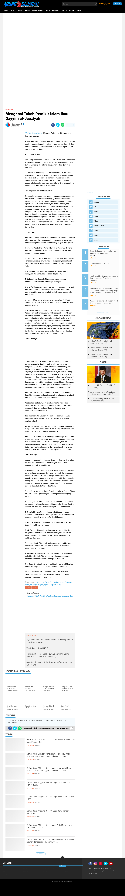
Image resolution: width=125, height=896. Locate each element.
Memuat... (90, 192)
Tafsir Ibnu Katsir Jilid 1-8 (104, 262)
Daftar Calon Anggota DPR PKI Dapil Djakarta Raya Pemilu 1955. (49, 785)
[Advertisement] (62, 29)
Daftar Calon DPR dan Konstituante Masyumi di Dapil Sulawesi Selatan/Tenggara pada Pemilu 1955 (49, 772)
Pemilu (64, 10)
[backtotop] (62, 859)
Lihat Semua (40, 854)
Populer (117, 4)
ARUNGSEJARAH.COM (33, 133)
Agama (20, 10)
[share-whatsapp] (62, 125)
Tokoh (79, 10)
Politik (71, 10)
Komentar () (70, 125)
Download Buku (37, 10)
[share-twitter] (58, 125)
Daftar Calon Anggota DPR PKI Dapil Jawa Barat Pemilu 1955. (49, 799)
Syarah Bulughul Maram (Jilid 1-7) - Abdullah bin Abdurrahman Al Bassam (106, 253)
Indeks (13, 10)
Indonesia (55, 10)
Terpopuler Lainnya (103, 305)
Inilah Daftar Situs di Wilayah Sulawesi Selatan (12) (101, 334)
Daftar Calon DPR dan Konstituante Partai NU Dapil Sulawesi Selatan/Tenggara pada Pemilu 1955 (49, 758)
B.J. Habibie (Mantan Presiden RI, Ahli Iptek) (103, 378)
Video (96, 230)
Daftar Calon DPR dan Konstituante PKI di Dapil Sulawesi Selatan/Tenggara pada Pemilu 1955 (50, 844)
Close (62, 866)
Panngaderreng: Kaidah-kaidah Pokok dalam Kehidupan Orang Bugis (104, 296)
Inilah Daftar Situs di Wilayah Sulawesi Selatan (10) (101, 347)
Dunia (48, 10)
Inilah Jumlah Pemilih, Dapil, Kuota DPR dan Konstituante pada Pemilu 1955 (50, 742)
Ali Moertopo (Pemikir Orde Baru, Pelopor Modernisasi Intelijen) (102, 385)
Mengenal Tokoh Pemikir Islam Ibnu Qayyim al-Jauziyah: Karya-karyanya (50, 596)
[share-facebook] (53, 125)
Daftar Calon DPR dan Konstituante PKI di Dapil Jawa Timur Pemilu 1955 (50, 827)
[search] (79, 4)
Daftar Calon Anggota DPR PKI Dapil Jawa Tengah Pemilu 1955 (49, 813)
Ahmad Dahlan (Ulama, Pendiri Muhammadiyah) (102, 391)
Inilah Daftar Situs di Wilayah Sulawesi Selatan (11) (101, 341)
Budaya (27, 10)
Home (6, 10)
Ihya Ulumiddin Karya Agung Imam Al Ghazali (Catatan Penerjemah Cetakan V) (106, 275)
